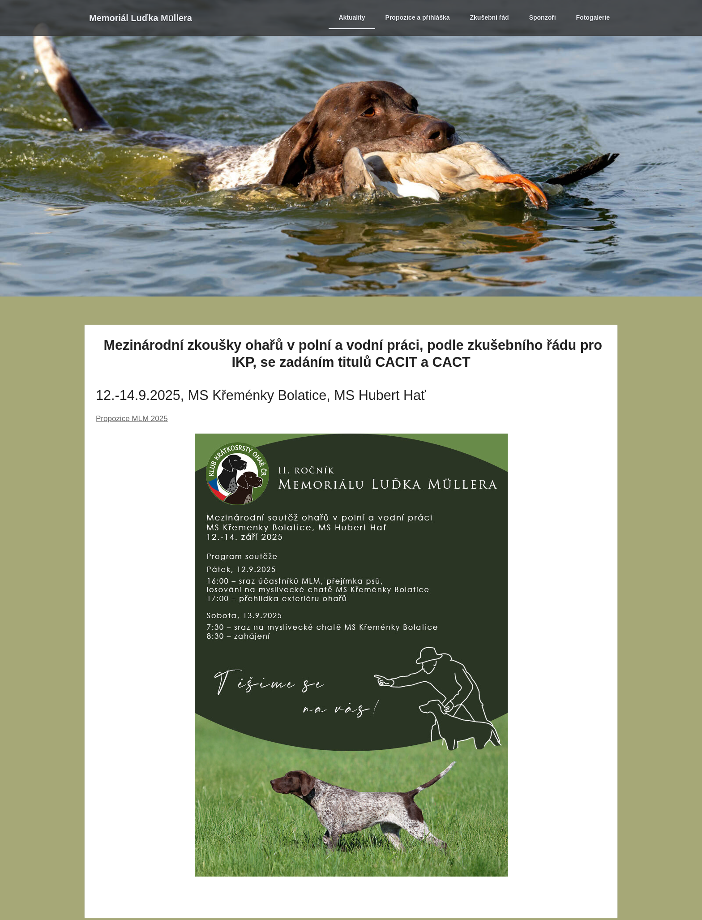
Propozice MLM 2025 (132, 418)
